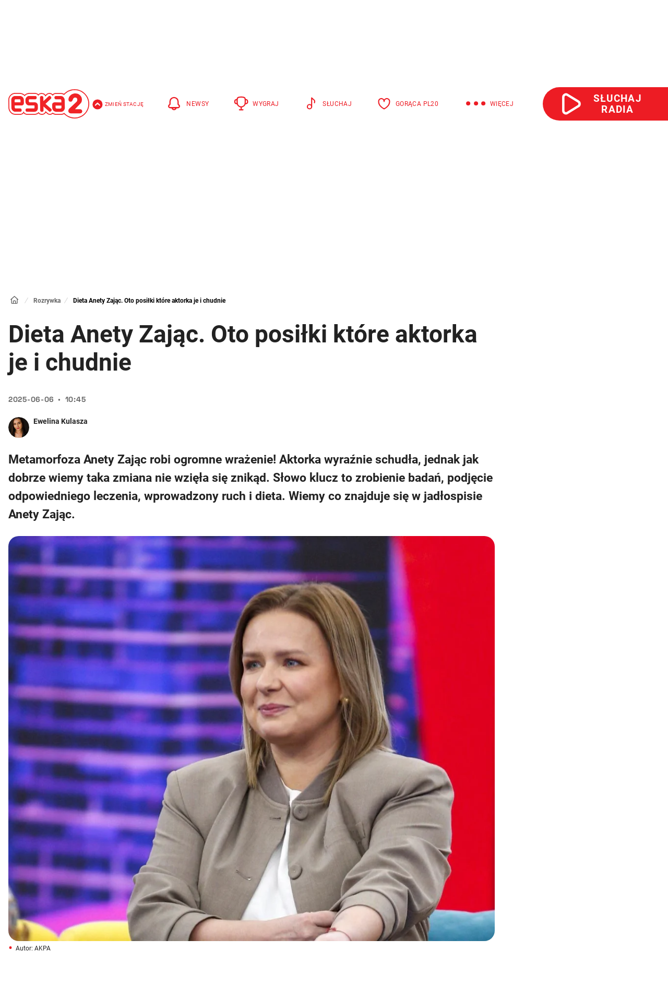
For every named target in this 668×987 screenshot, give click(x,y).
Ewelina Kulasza (60, 421)
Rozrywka (47, 300)
